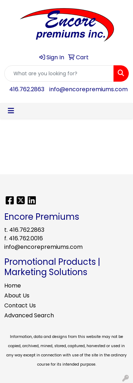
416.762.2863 (26, 89)
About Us (16, 295)
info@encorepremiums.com (88, 89)
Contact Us (20, 305)
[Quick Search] (59, 73)
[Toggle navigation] (11, 111)
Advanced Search (29, 315)
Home (12, 285)
